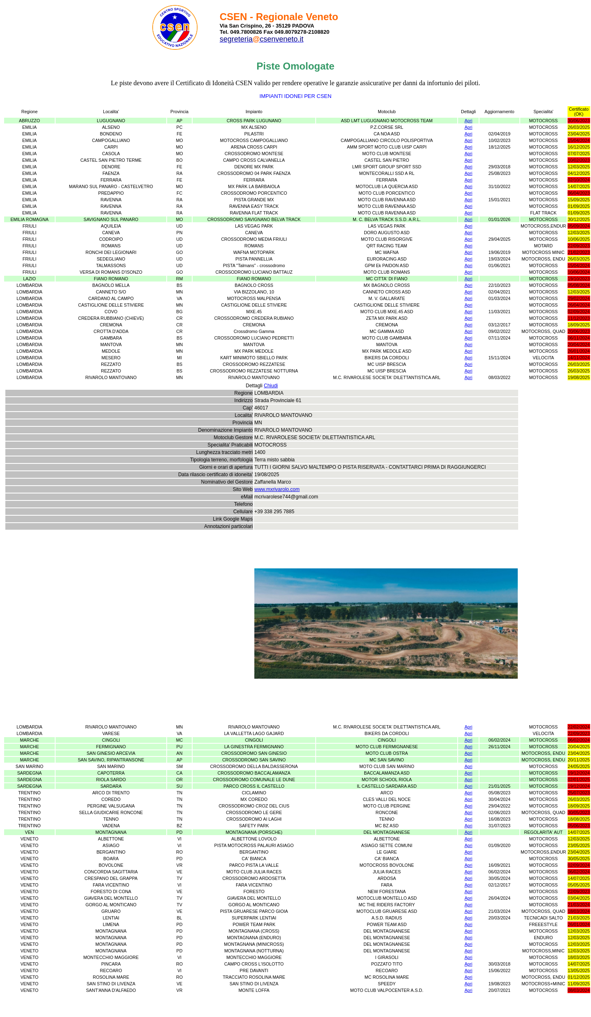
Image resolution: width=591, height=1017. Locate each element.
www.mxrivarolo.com (277, 489)
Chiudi (271, 386)
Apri (468, 120)
